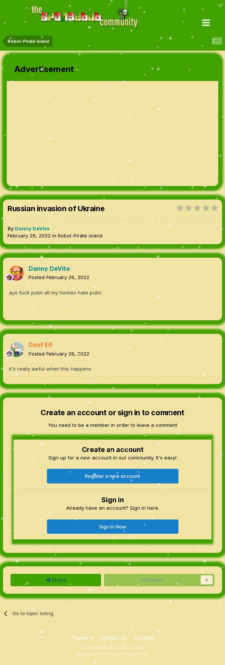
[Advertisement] (95, 133)
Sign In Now (112, 527)
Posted (59, 277)
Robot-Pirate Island (80, 236)
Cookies (144, 638)
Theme (82, 638)
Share (56, 579)
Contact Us (113, 638)
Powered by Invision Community (112, 654)
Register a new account (112, 476)
